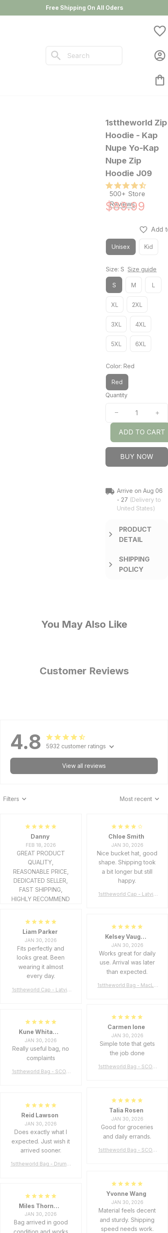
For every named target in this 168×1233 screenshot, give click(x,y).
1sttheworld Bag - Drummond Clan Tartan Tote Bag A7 (40, 1164)
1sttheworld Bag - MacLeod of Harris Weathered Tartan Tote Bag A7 (127, 985)
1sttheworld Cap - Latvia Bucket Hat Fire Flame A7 (127, 894)
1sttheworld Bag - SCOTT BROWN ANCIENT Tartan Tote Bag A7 (127, 1066)
